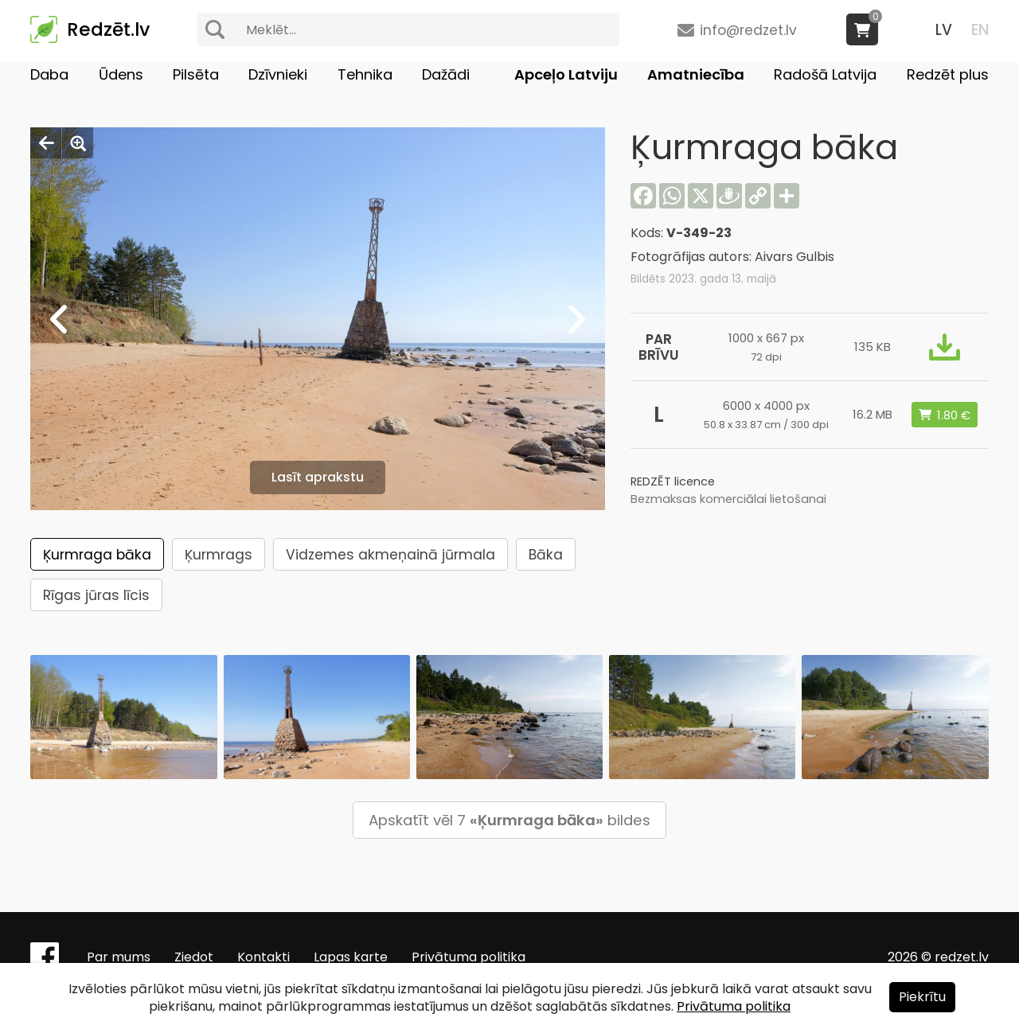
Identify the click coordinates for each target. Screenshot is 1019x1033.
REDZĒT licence (673, 481)
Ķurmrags (218, 554)
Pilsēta (196, 74)
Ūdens (121, 74)
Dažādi (446, 74)
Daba (49, 74)
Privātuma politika (468, 957)
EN (980, 30)
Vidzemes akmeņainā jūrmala (390, 554)
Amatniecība (695, 74)
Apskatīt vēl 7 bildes (509, 820)
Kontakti (263, 957)
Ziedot (193, 957)
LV (943, 30)
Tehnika (365, 74)
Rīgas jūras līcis (96, 595)
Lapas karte (351, 957)
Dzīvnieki (277, 74)
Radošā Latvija (825, 74)
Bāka (546, 554)
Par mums (118, 957)
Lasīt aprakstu (317, 477)
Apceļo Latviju (566, 74)
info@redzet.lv (748, 30)
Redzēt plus (948, 74)
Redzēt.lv (108, 29)
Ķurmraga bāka (97, 554)
